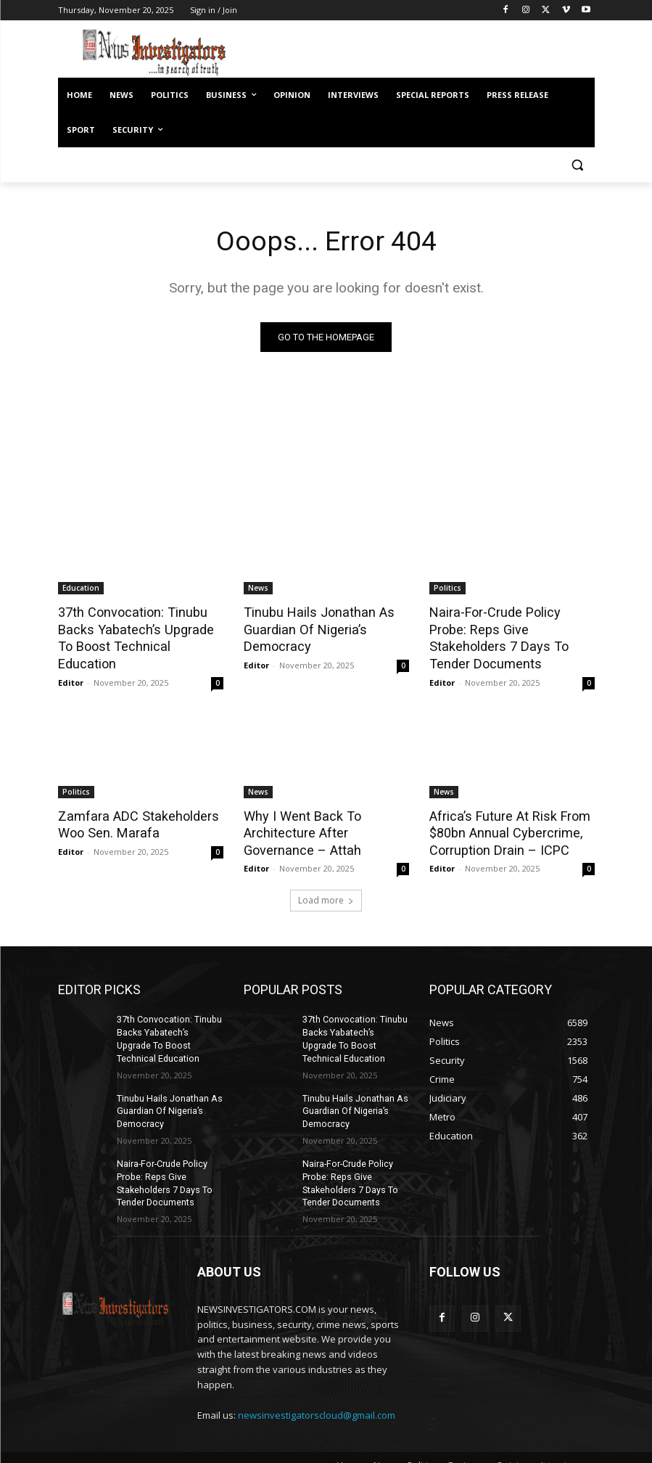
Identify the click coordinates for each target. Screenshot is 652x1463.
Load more (326, 878)
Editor (70, 662)
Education (80, 588)
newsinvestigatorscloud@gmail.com (316, 1383)
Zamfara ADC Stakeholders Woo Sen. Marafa (132, 803)
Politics (447, 588)
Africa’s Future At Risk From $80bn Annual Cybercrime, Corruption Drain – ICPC (504, 811)
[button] (578, 165)
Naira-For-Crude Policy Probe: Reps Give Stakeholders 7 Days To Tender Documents (509, 628)
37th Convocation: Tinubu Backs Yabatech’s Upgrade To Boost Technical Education (137, 628)
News (258, 588)
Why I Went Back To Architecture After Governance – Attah (298, 811)
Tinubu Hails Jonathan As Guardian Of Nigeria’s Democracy (312, 628)
